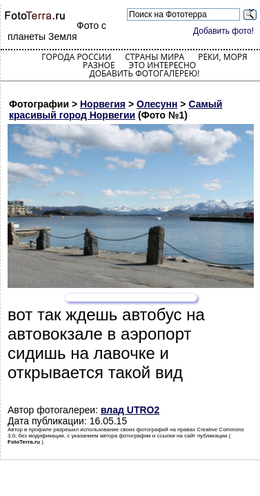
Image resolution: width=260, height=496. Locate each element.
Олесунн (157, 104)
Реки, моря (222, 57)
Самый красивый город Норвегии (115, 110)
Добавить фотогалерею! (144, 73)
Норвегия (103, 104)
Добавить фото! (223, 31)
